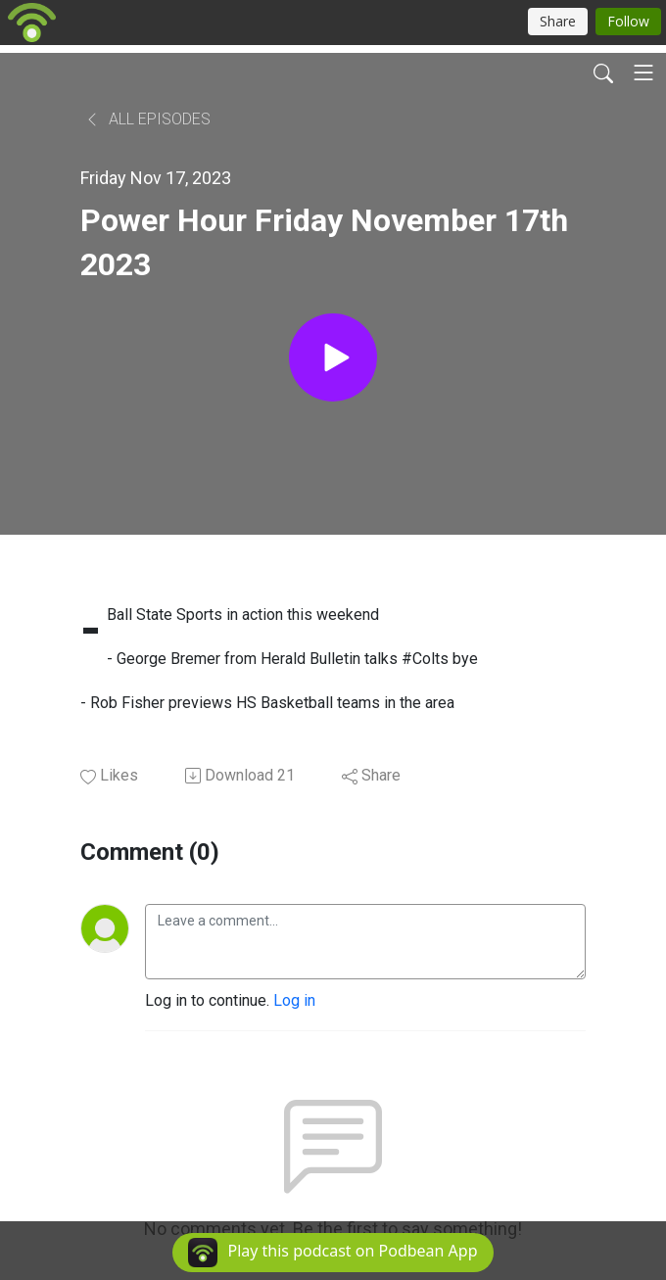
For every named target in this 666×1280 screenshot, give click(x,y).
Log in (294, 1000)
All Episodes (147, 119)
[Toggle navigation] (643, 72)
